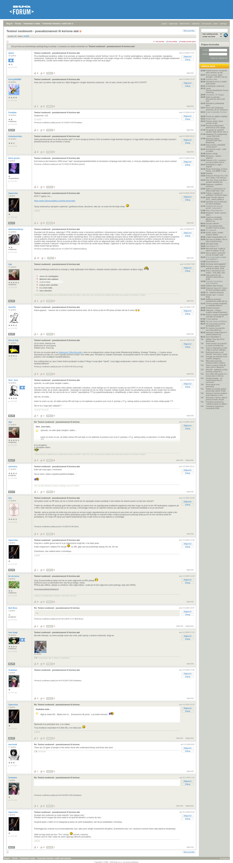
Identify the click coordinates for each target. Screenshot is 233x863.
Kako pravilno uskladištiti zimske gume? (215, 146)
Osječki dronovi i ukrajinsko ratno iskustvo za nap (216, 71)
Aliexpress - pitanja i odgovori (214, 157)
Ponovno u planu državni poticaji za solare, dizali (215, 267)
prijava (164, 24)
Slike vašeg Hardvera (214, 210)
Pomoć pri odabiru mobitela (216, 116)
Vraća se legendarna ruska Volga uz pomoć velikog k (216, 349)
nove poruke (206, 24)
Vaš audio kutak (212, 244)
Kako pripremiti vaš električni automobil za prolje (214, 277)
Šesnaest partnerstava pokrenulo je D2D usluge (215, 126)
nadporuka (189, 460)
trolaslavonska (15, 136)
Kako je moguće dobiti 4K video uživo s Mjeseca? (216, 366)
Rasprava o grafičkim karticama (214, 185)
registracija (173, 24)
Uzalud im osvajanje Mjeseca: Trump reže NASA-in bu (214, 219)
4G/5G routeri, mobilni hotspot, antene (214, 234)
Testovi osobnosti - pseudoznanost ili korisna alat (111, 46)
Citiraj (187, 60)
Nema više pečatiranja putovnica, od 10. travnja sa (217, 109)
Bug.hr (9, 24)
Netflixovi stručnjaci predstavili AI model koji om (216, 300)
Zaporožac (13, 193)
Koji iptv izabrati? (212, 223)
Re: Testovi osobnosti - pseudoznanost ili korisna (56, 422)
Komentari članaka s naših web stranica (61, 24)
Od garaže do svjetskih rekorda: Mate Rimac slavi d (217, 131)
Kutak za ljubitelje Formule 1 (216, 113)
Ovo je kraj (13, 340)
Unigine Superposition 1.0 (216, 237)
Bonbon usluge (212, 153)
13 (38, 258)
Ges (10, 498)
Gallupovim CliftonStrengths (70, 352)
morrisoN (13, 744)
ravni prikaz (172, 41)
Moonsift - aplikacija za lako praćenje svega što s (217, 370)
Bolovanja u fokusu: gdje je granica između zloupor (216, 398)
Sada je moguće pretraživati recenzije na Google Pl (217, 316)
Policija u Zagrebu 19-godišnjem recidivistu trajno (216, 194)
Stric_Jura (13, 380)
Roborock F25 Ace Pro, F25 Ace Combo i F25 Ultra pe (217, 177)
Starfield (209, 173)
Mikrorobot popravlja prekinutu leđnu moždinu (215, 362)
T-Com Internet (212, 319)
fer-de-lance (14, 576)
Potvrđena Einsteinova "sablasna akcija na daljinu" (216, 403)
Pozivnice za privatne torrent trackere (214, 282)
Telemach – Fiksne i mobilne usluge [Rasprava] (216, 311)
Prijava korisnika (210, 44)
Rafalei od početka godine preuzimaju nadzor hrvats (216, 390)
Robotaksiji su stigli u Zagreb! (214, 166)
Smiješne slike (211, 79)
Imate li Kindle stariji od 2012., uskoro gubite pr (215, 198)
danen (11, 53)
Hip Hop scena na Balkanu (216, 321)
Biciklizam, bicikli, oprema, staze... (216, 214)
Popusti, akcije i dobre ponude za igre (214, 122)
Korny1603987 (15, 79)
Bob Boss (13, 608)
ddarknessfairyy (16, 229)
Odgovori (188, 57)
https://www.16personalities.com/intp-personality (54, 201)
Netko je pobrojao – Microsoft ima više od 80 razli (215, 99)
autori (216, 24)
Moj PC (11, 130)
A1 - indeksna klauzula (215, 292)
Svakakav (13, 670)
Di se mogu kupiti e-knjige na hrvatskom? (216, 258)
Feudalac (12, 112)
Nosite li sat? (211, 119)
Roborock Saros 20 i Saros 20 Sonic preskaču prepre (216, 289)
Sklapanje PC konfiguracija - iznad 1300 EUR (216, 135)
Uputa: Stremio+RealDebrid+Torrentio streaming (217, 90)
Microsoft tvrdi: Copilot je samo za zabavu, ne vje (215, 249)
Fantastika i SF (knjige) (215, 95)
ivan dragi (13, 632)
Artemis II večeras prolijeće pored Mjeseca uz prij (216, 394)
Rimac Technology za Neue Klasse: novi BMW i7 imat (216, 170)
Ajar (10, 264)
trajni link (190, 73)
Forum (18, 24)
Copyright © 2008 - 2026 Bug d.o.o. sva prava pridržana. (116, 862)
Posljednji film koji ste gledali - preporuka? (214, 207)
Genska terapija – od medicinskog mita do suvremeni (214, 380)
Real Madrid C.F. (212, 246)
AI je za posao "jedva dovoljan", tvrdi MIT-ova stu (216, 76)
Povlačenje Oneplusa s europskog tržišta (215, 407)
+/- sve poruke (158, 41)
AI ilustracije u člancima (215, 86)
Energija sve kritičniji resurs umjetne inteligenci (216, 357)
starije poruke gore (188, 41)
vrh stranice (224, 858)
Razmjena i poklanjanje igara (215, 104)
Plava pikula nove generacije (213, 385)
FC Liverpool (211, 230)
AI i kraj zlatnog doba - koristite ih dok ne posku (215, 227)
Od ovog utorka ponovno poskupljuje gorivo (215, 325)
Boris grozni (14, 158)
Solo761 (12, 307)
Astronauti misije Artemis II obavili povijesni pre (216, 333)
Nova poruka (189, 31)
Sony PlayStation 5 (213, 337)
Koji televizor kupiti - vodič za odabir (216, 150)
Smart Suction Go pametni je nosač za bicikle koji (216, 344)
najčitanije (196, 24)
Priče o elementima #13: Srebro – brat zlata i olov (215, 272)
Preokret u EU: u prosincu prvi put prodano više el (216, 161)
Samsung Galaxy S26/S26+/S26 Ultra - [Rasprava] (214, 140)
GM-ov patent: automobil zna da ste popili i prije (215, 254)
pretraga (223, 24)
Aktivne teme (208, 66)
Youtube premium (213, 308)
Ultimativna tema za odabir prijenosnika (216, 83)
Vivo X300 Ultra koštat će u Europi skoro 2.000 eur (216, 375)
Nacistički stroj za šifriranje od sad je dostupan (216, 203)
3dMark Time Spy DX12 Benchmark (215, 340)
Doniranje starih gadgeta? (216, 264)
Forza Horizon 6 (212, 262)
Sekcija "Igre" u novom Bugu (215, 296)
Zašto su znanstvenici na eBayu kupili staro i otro (215, 190)
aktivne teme (185, 24)
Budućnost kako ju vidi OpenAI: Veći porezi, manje (216, 353)
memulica (13, 466)
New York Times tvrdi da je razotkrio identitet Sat (216, 181)
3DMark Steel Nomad (214, 286)
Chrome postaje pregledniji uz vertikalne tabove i (216, 304)
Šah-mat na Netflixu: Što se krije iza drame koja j (216, 240)
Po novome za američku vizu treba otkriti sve (215, 329)
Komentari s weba (32, 24)
